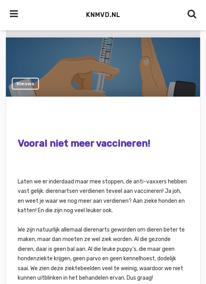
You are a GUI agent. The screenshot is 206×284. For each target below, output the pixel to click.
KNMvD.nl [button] (103, 15)
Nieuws (25, 83)
